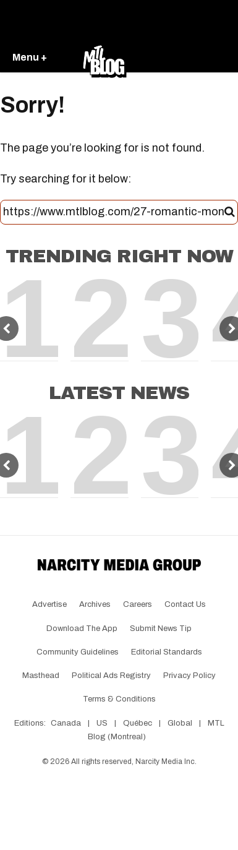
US (102, 723)
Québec (137, 723)
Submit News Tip (161, 628)
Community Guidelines (77, 652)
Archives (95, 604)
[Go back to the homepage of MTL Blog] (104, 58)
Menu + (29, 57)
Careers (137, 604)
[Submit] (229, 212)
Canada (66, 723)
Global (180, 723)
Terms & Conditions (119, 699)
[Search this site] (113, 212)
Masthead (40, 675)
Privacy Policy (189, 675)
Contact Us (185, 604)
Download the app (81, 628)
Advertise (49, 604)
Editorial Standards (166, 652)
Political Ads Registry (111, 675)
